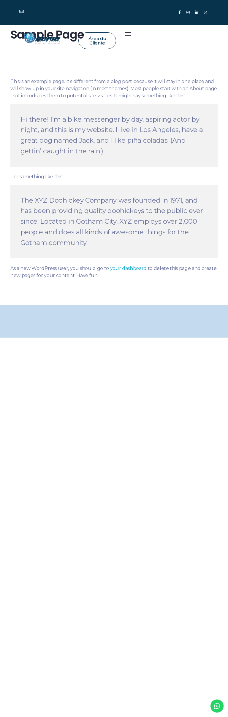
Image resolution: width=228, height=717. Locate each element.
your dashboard (128, 268)
